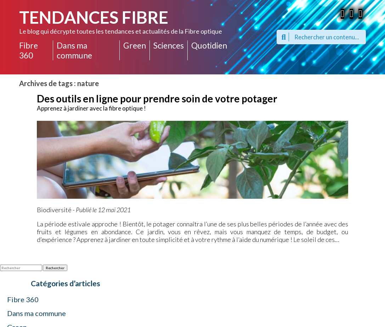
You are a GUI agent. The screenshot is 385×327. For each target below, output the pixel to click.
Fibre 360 (28, 50)
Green (134, 45)
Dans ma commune (74, 50)
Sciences (168, 45)
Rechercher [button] (55, 268)
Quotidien (209, 45)
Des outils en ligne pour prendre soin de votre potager (157, 98)
